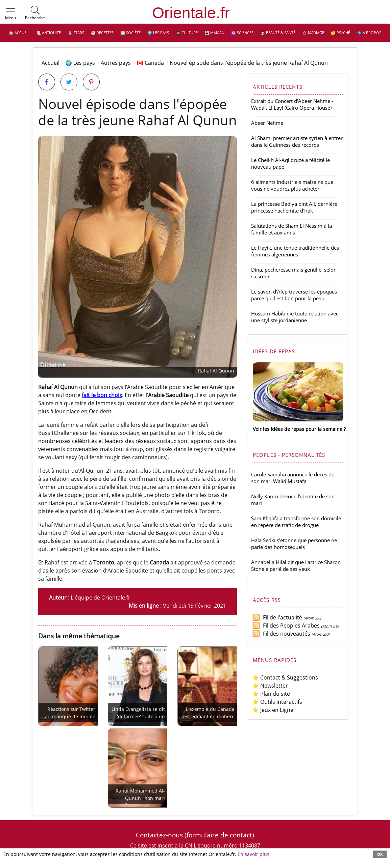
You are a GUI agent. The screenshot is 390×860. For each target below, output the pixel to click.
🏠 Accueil (19, 32)
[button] (10, 13)
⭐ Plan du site (271, 693)
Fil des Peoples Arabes (286, 625)
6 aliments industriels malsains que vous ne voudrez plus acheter (292, 185)
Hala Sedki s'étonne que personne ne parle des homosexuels (294, 543)
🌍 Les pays (158, 32)
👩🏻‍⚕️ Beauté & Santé (277, 32)
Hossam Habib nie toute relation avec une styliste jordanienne (294, 317)
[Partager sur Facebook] (46, 82)
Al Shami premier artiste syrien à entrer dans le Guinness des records (297, 141)
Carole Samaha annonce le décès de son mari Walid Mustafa (292, 477)
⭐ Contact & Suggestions (285, 677)
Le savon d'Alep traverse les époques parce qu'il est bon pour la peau (294, 295)
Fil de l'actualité (277, 617)
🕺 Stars (76, 32)
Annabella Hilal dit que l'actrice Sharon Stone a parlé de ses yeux (296, 565)
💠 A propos (369, 32)
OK (380, 854)
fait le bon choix (102, 395)
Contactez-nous (159, 834)
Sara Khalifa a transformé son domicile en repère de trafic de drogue (296, 521)
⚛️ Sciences (242, 32)
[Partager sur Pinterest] (91, 82)
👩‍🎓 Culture (187, 32)
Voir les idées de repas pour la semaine (297, 429)
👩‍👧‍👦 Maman (214, 32)
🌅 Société (130, 32)
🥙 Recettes (102, 32)
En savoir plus (253, 854)
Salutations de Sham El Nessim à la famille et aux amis (291, 229)
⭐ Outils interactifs (277, 701)
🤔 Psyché (340, 32)
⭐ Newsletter (270, 685)
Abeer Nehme (267, 122)
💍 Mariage (313, 32)
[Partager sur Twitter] (68, 82)
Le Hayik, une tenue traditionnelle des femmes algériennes (295, 251)
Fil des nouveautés (281, 633)
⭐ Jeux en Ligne (272, 710)
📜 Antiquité (48, 32)
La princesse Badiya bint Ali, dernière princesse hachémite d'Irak (294, 207)
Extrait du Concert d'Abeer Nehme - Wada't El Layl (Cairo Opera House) (292, 104)
